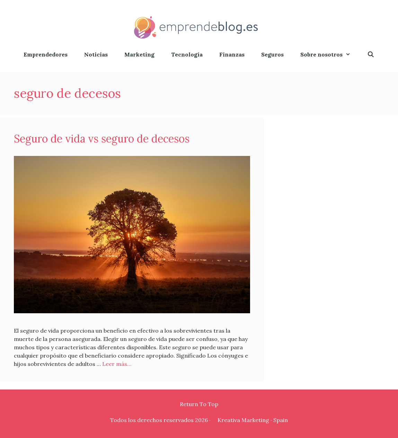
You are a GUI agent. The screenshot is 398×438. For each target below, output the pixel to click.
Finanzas (232, 54)
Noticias (96, 54)
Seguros (272, 54)
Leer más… (116, 363)
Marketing (139, 54)
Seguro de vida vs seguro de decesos (101, 138)
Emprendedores (46, 54)
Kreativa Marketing (243, 420)
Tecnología (187, 54)
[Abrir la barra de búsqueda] (371, 54)
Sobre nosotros (329, 54)
